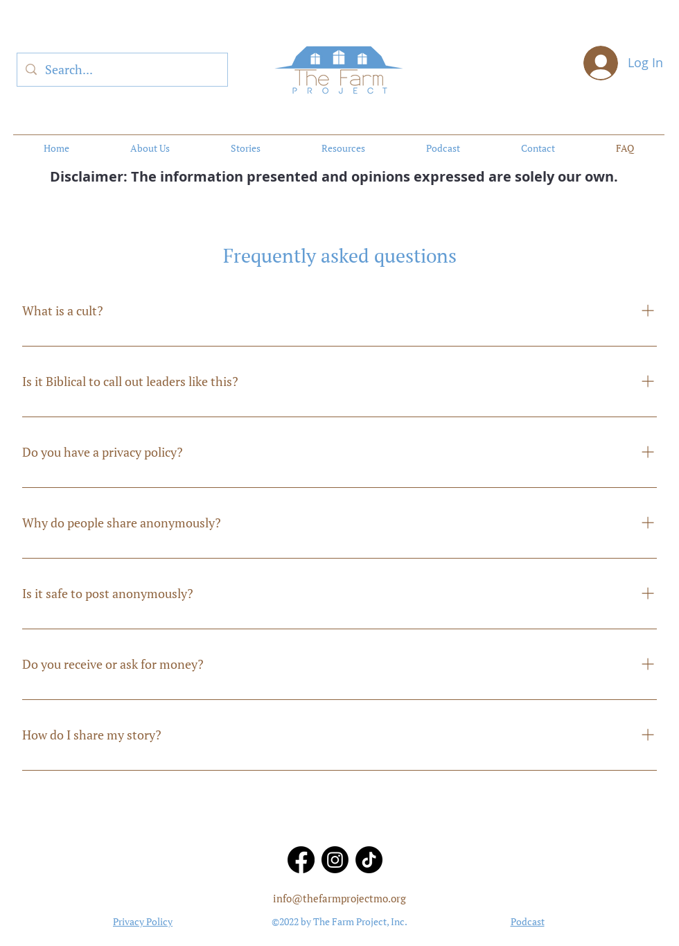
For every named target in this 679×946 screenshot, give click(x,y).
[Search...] (121, 70)
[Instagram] (335, 859)
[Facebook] (301, 859)
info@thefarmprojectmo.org (339, 898)
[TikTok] (368, 859)
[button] (343, 148)
